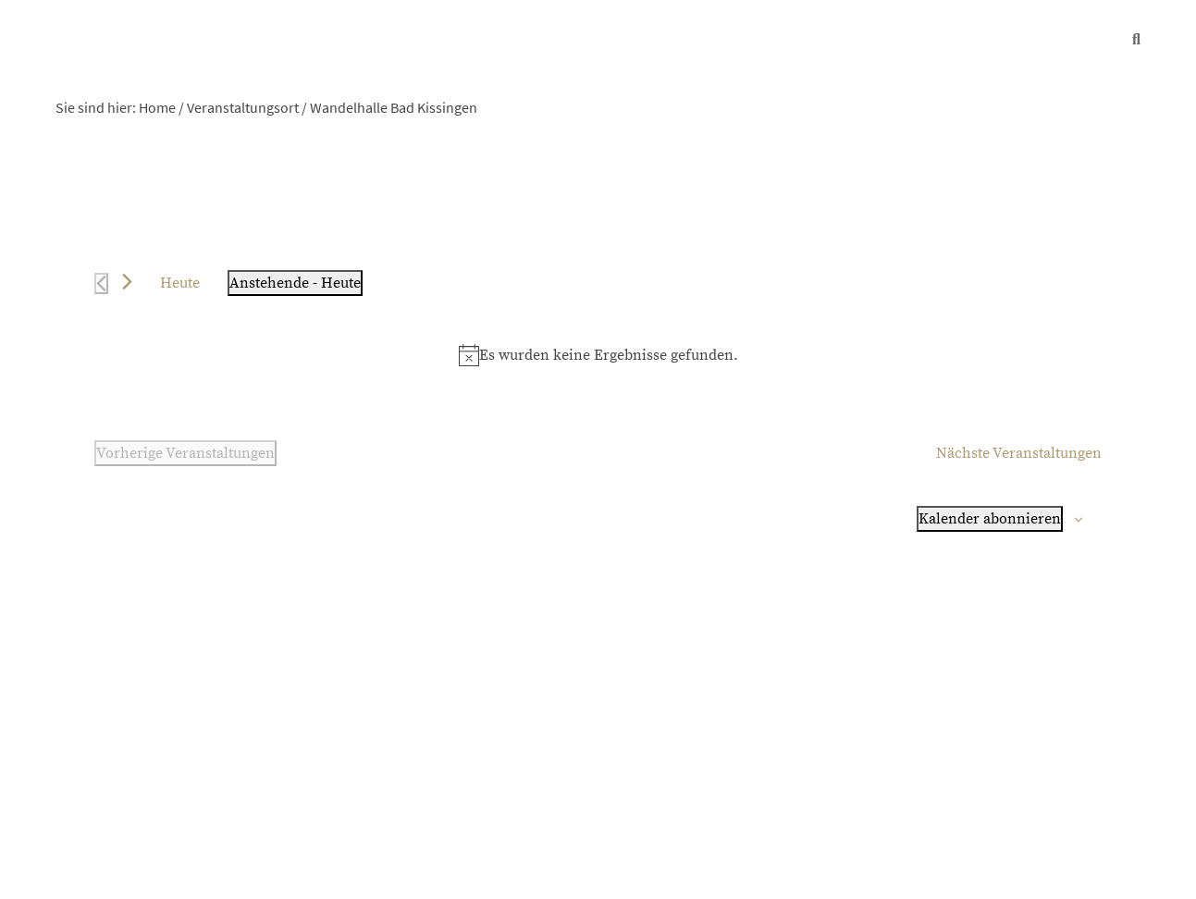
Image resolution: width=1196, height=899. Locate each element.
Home (157, 107)
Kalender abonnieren (990, 519)
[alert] (598, 355)
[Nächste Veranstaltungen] (127, 281)
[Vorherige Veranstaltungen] (101, 283)
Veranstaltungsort (243, 107)
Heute (180, 283)
